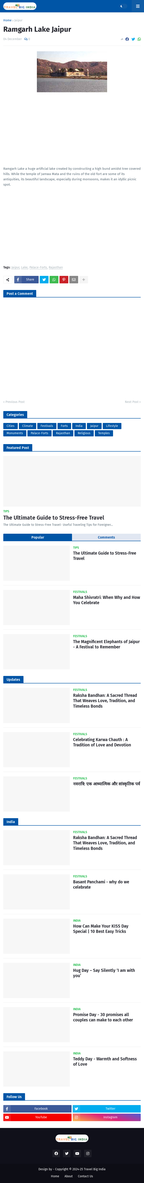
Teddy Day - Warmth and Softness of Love (105, 1061)
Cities (10, 426)
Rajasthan (56, 267)
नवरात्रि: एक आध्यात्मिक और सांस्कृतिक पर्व (106, 783)
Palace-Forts (38, 267)
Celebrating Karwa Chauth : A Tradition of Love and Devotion (102, 742)
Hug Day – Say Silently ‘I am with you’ (104, 973)
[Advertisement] (72, 135)
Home (7, 20)
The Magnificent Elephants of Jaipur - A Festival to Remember (106, 644)
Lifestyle (112, 426)
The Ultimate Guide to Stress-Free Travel (53, 518)
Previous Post (15, 402)
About (69, 1176)
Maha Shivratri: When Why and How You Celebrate (106, 600)
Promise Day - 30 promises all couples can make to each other (103, 1017)
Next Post (132, 402)
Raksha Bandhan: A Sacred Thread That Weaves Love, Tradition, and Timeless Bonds (105, 701)
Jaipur (18, 20)
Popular (37, 537)
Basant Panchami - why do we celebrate (101, 884)
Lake (24, 267)
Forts (64, 426)
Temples (104, 433)
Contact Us (85, 1176)
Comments (106, 537)
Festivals (47, 426)
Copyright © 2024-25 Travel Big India (80, 1169)
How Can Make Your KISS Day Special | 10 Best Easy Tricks (100, 929)
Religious (84, 433)
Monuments (15, 433)
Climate (27, 426)
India (79, 426)
